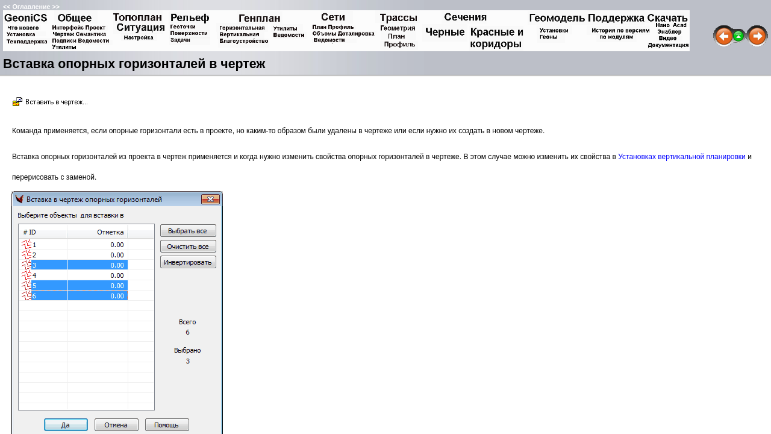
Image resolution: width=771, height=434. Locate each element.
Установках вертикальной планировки (682, 157)
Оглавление (31, 6)
